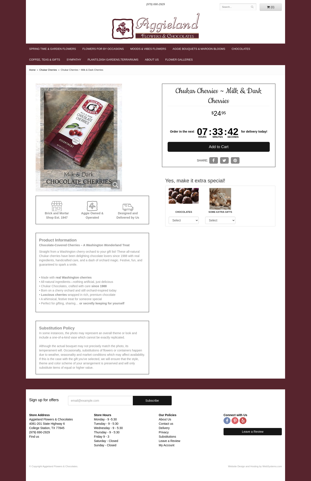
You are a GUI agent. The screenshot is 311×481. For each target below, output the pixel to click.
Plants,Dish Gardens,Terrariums (113, 59)
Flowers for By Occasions (103, 48)
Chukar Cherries (48, 70)
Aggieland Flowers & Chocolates (155, 26)
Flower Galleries (179, 59)
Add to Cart (218, 147)
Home (32, 70)
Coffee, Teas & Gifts (44, 59)
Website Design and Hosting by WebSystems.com (255, 466)
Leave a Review (169, 441)
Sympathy (74, 59)
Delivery (164, 428)
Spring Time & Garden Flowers (52, 48)
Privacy (164, 432)
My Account (166, 445)
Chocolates (241, 48)
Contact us (166, 423)
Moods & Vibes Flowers (148, 48)
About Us (152, 59)
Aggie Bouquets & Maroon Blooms (199, 48)
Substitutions (167, 436)
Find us (34, 436)
